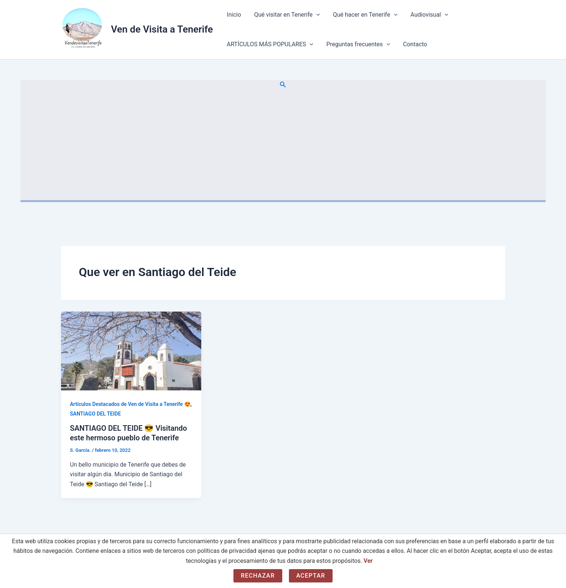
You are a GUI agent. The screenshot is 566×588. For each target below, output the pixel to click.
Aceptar (310, 575)
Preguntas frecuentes (356, 44)
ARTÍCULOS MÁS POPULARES (269, 44)
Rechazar (258, 575)
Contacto (412, 44)
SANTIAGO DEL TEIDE (95, 414)
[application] (314, 15)
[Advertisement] (283, 144)
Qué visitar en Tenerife (285, 15)
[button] (283, 84)
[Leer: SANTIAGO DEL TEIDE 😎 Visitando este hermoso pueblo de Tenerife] (131, 350)
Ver (368, 560)
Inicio (233, 14)
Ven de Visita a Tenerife (162, 29)
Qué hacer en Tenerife (362, 15)
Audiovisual (425, 15)
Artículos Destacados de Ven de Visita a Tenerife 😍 (130, 404)
